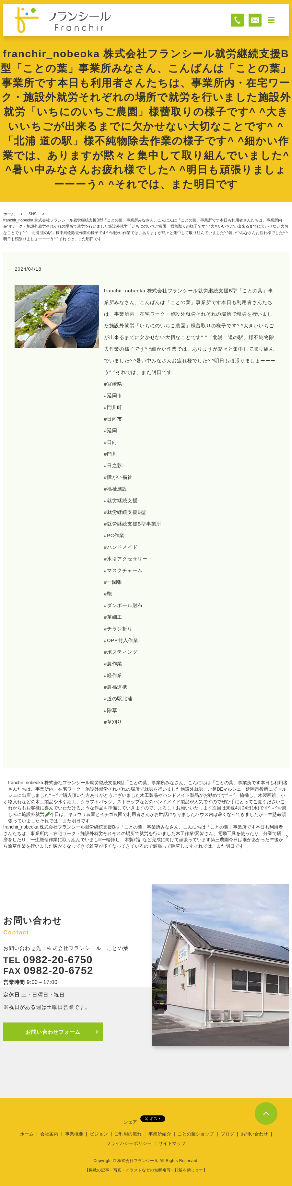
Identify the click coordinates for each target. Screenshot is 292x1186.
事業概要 (74, 1133)
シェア (130, 1121)
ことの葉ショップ (196, 1133)
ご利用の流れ (128, 1133)
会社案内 (49, 1133)
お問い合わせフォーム (54, 1031)
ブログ (227, 1133)
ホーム (9, 214)
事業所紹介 (159, 1133)
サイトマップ (172, 1143)
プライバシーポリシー (129, 1143)
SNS (33, 214)
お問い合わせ (254, 1133)
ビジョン (99, 1133)
